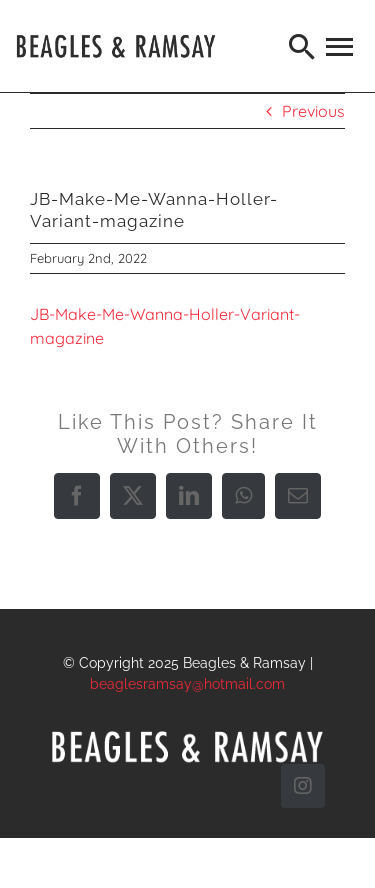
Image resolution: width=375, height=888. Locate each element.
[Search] (303, 46)
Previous (313, 111)
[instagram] (303, 786)
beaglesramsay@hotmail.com (187, 684)
